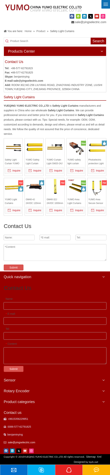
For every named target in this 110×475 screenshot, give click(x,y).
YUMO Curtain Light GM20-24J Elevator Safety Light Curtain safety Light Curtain (54, 161)
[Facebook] (72, 16)
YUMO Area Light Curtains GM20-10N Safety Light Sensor (74, 201)
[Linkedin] (84, 16)
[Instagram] (103, 16)
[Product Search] (50, 41)
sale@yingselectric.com (90, 22)
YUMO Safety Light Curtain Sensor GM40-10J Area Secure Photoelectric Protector (34, 161)
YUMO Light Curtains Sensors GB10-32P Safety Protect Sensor (12, 201)
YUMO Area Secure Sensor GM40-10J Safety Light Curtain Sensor (95, 201)
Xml (99, 456)
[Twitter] (90, 16)
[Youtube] (97, 16)
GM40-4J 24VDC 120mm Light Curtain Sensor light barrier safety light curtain (33, 201)
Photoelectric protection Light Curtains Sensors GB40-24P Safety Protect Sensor (96, 161)
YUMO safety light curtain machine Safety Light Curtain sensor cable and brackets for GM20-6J (76, 161)
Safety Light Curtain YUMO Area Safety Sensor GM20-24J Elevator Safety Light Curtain (12, 161)
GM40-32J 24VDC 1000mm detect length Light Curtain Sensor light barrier (55, 201)
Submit (13, 267)
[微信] (78, 16)
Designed (86, 461)
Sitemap (90, 456)
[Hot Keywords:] (98, 41)
